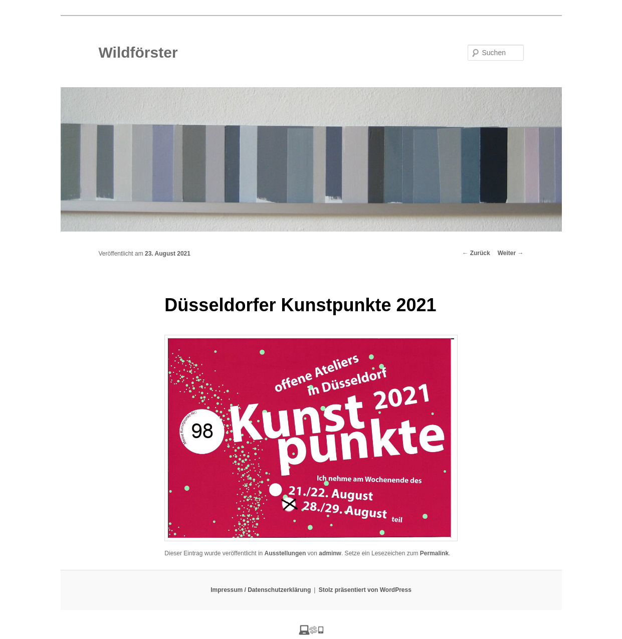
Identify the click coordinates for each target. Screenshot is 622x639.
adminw (330, 553)
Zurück (476, 253)
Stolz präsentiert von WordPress (365, 589)
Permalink (434, 553)
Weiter (511, 253)
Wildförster (138, 52)
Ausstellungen (285, 553)
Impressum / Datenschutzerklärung (261, 589)
